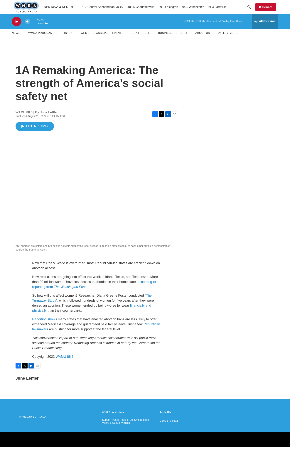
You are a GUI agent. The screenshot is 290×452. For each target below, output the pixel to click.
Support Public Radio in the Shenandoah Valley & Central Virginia (125, 427)
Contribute (140, 38)
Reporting (39, 324)
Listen (68, 38)
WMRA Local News (113, 417)
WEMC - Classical (94, 38)
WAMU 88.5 (64, 362)
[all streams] (265, 26)
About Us (202, 38)
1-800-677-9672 (168, 426)
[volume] (27, 27)
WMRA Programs (41, 38)
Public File (165, 417)
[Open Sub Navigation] (23, 38)
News (16, 38)
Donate (268, 10)
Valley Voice (228, 38)
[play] (16, 27)
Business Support (172, 38)
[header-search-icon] (250, 9)
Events (118, 38)
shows (52, 324)
